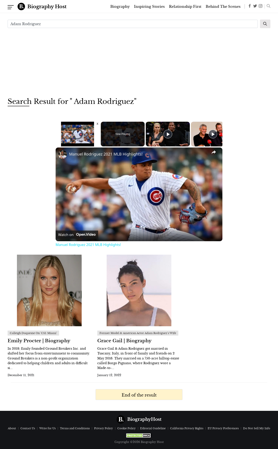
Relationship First (185, 6)
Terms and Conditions (75, 428)
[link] (62, 154)
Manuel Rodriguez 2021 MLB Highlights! (105, 154)
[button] (267, 6)
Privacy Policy (103, 428)
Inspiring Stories (149, 6)
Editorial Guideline (153, 428)
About (12, 428)
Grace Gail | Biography (124, 341)
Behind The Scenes (223, 6)
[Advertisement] (139, 62)
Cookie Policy (126, 428)
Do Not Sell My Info (256, 428)
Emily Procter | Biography (39, 341)
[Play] (168, 134)
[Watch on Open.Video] (77, 235)
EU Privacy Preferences (223, 428)
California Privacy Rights (186, 428)
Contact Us (27, 428)
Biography (120, 6)
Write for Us (47, 428)
